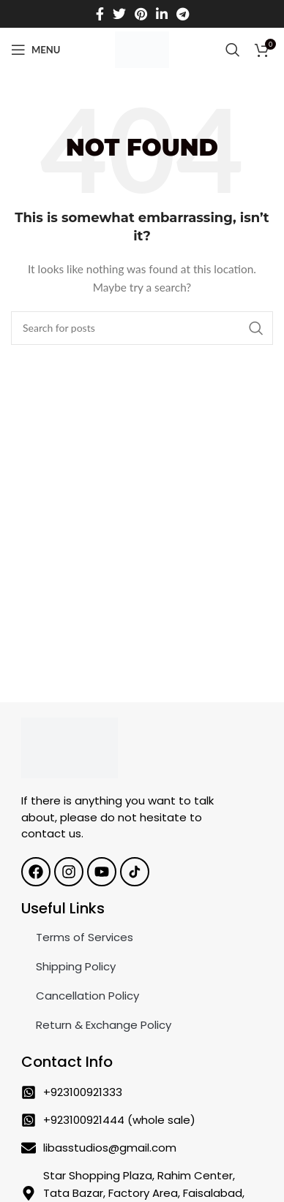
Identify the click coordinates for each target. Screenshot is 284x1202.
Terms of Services (84, 937)
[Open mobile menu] (35, 49)
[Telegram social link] (182, 14)
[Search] (232, 49)
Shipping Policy (76, 966)
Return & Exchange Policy (103, 1024)
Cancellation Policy (87, 995)
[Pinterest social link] (141, 14)
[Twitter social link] (119, 14)
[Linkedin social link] (162, 14)
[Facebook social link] (99, 14)
